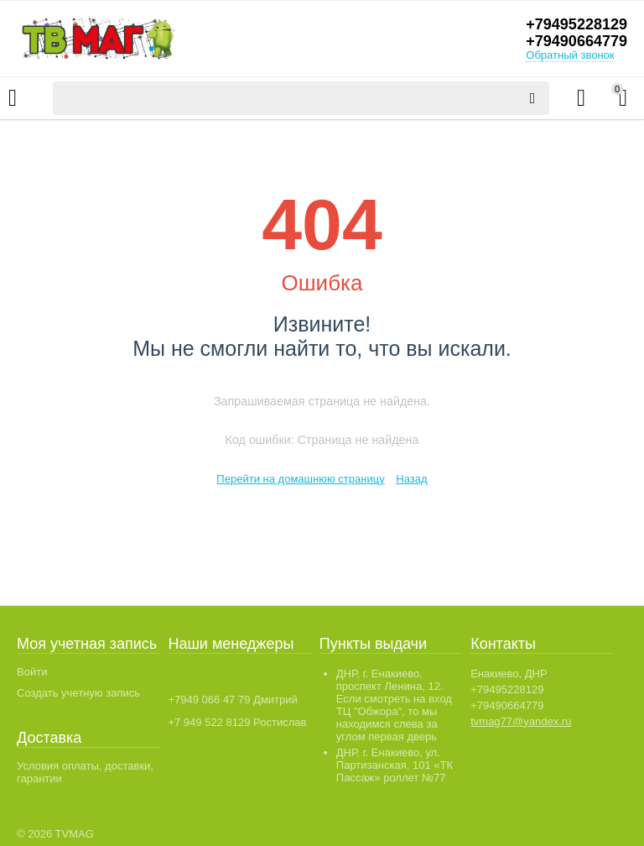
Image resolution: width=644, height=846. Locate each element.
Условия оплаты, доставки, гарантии (85, 772)
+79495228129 (576, 24)
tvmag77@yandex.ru (520, 721)
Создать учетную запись (78, 693)
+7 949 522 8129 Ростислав (237, 722)
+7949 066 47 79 (209, 699)
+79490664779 (576, 41)
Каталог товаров (12, 98)
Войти (32, 672)
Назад (411, 479)
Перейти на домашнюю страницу (300, 479)
